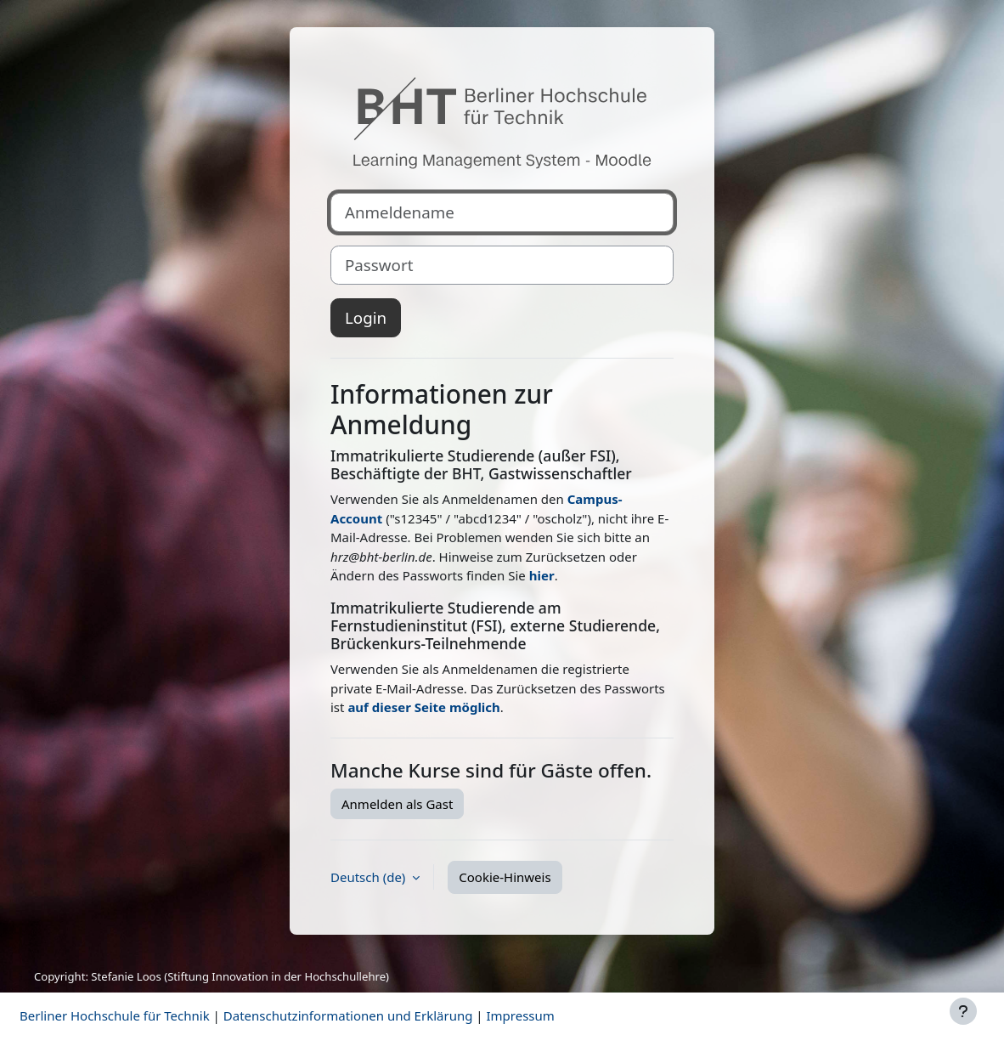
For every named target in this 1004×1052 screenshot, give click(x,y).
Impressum (520, 1015)
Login (365, 317)
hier (542, 575)
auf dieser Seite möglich (423, 707)
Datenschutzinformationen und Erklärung (348, 1015)
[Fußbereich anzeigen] (963, 1011)
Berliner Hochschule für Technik (115, 1015)
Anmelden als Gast (397, 803)
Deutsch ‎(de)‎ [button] (369, 876)
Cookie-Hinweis (504, 876)
